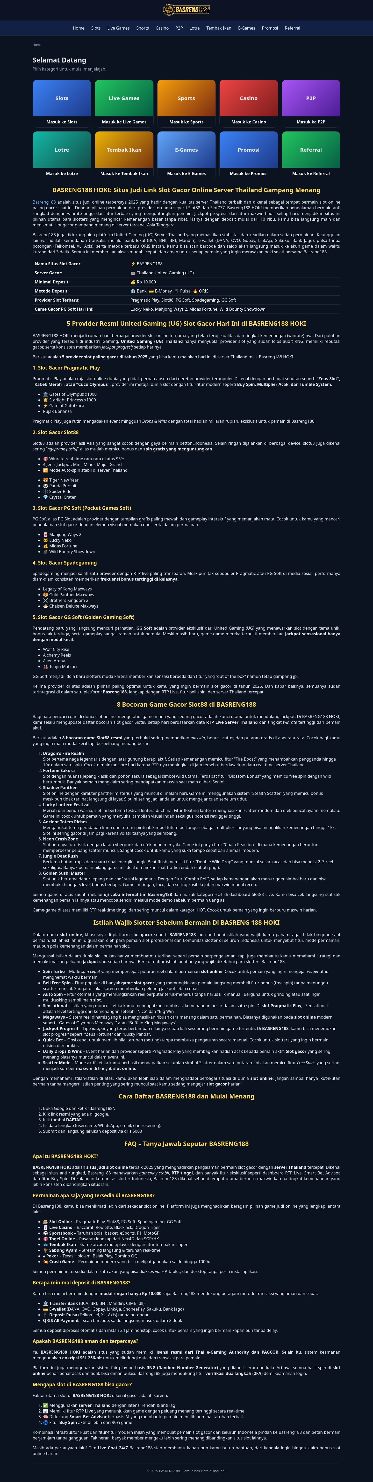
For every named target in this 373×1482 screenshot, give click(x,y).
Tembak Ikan (218, 28)
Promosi (270, 28)
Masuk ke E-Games (186, 173)
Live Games (118, 28)
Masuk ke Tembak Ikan (124, 173)
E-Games (246, 28)
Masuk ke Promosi (249, 173)
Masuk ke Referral (311, 173)
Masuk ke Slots (62, 122)
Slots (96, 28)
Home (79, 28)
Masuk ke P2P (311, 122)
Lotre (195, 28)
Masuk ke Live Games (124, 122)
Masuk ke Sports (186, 122)
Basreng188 (44, 202)
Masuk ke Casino (248, 122)
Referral (292, 28)
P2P (179, 28)
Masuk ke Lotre (62, 173)
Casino (162, 28)
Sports (143, 28)
